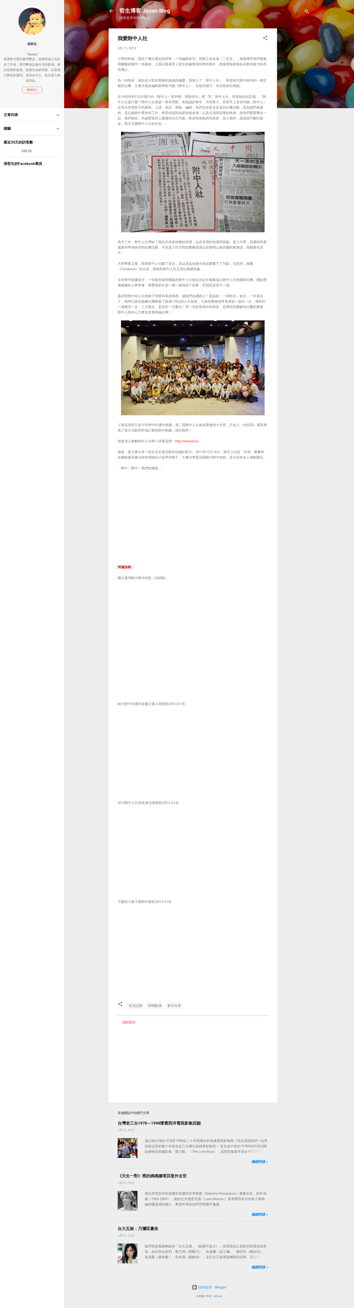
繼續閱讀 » (260, 1162)
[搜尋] (307, 12)
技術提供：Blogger (209, 1287)
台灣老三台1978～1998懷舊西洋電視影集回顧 (159, 1123)
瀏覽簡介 (32, 89)
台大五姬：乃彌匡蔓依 (138, 1228)
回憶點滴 (155, 1006)
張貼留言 (129, 1022)
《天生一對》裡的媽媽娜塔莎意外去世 (152, 1175)
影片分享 (174, 1006)
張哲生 (32, 44)
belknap (218, 1296)
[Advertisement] (295, 96)
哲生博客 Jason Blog (144, 11)
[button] (265, 38)
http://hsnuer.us (186, 441)
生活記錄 (135, 1006)
